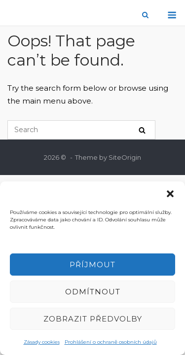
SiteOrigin (125, 157)
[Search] (142, 130)
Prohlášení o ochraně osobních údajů (111, 342)
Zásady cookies (42, 342)
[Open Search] (145, 15)
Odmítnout (92, 291)
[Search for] (81, 130)
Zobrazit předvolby (92, 318)
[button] (170, 194)
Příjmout (92, 264)
